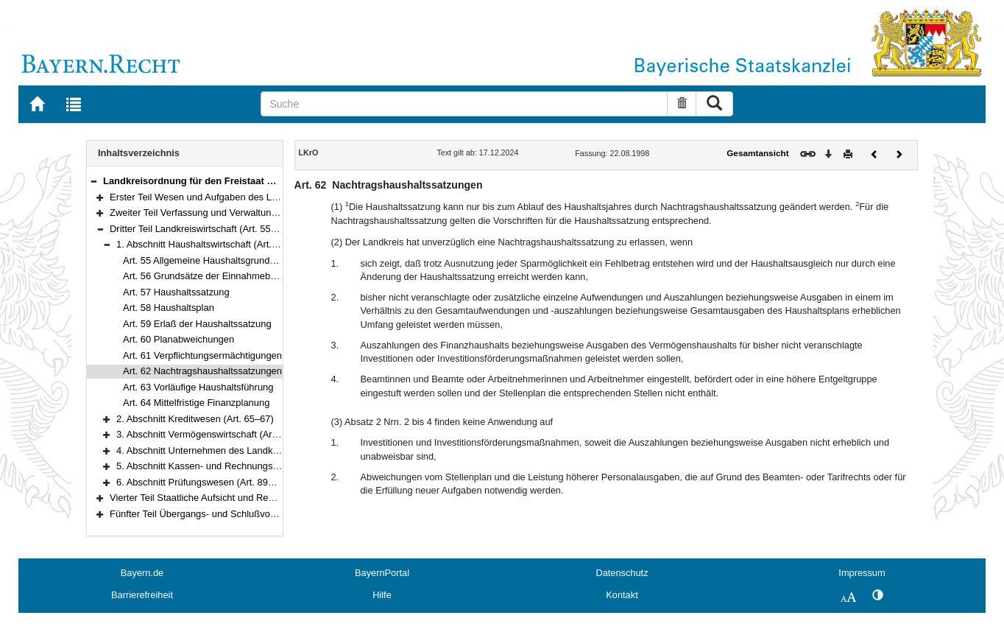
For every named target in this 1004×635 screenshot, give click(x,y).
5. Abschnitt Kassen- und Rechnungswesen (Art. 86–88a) (237, 465)
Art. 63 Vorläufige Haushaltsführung (198, 387)
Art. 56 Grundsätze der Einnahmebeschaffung (220, 275)
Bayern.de (142, 572)
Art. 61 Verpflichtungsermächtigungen (202, 355)
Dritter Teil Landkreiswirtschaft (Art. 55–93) (200, 228)
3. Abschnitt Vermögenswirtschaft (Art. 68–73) (213, 434)
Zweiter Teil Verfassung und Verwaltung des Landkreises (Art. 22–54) (256, 212)
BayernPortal (382, 572)
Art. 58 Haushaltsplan (168, 307)
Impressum (861, 572)
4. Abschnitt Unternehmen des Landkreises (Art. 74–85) (233, 450)
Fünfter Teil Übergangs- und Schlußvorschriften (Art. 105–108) (241, 513)
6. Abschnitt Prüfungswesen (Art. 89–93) (201, 482)
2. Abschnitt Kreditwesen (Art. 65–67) (195, 418)
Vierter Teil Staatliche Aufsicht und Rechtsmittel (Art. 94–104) (238, 497)
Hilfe (382, 594)
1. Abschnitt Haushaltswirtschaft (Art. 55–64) (210, 244)
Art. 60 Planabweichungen (178, 339)
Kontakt (621, 594)
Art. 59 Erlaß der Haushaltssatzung (197, 323)
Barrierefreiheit (142, 594)
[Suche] (464, 103)
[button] (93, 180)
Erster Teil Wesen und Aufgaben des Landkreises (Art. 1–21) (237, 197)
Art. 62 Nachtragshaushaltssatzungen (202, 370)
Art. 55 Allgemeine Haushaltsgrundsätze (207, 260)
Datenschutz (621, 572)
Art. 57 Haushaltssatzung (176, 292)
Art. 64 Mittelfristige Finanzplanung (196, 402)
